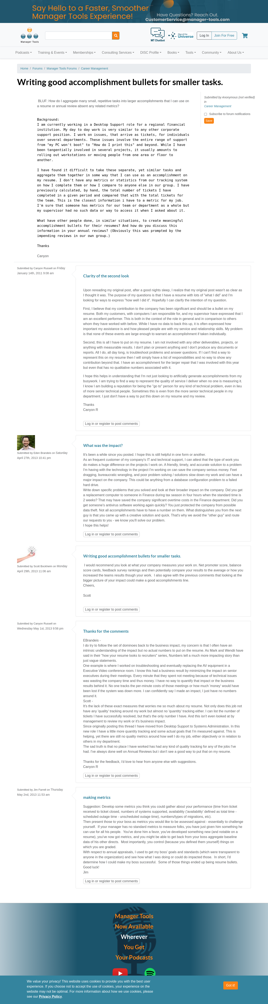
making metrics (96, 798)
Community (210, 52)
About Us (234, 52)
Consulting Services (116, 52)
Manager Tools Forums (62, 68)
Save (209, 120)
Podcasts (22, 52)
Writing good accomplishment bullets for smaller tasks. (132, 556)
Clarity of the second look (106, 276)
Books (172, 52)
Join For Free (224, 35)
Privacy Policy (50, 996)
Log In (204, 35)
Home (24, 68)
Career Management (94, 68)
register (104, 423)
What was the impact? (103, 446)
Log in (89, 423)
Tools (189, 52)
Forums (37, 68)
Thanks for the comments (106, 632)
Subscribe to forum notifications (229, 114)
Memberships (83, 52)
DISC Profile (149, 52)
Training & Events (51, 52)
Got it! (230, 985)
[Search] (115, 36)
